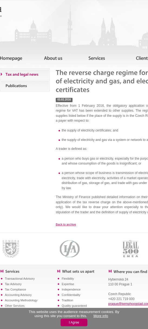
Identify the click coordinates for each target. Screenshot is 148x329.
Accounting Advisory (18, 294)
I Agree (74, 322)
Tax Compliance (15, 289)
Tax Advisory (13, 284)
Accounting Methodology (21, 300)
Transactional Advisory (20, 278)
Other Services (15, 305)
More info (100, 316)
